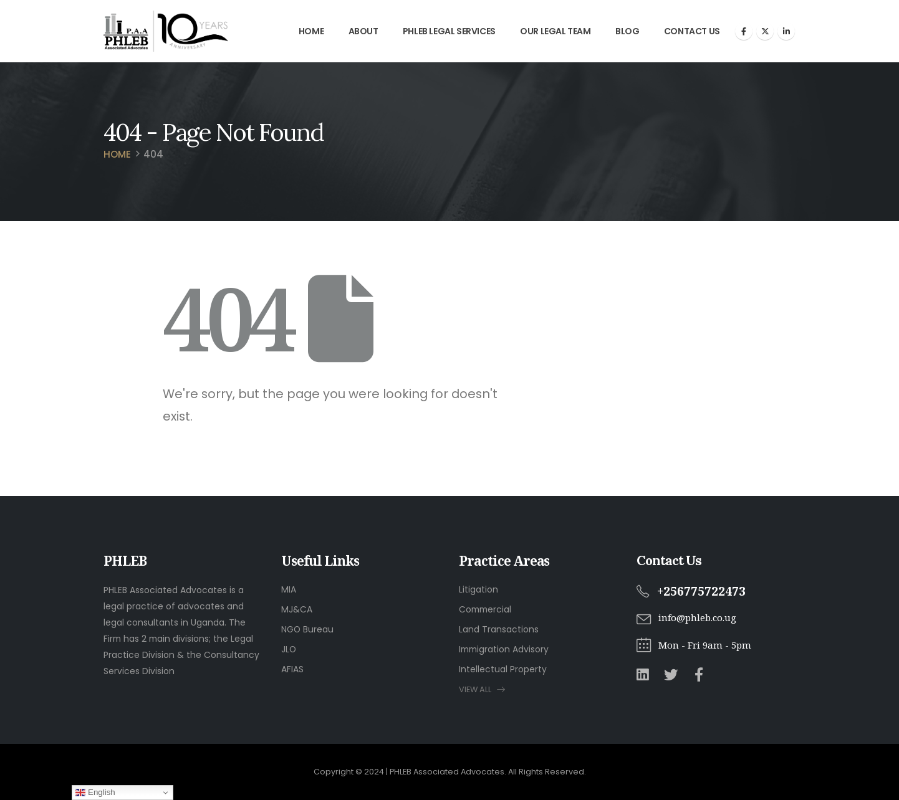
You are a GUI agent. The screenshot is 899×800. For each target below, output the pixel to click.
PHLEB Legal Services (449, 31)
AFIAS (292, 669)
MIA (288, 589)
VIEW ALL (482, 689)
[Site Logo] (165, 31)
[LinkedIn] (786, 31)
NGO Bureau (307, 629)
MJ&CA (296, 609)
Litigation (478, 589)
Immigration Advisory (504, 649)
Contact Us (692, 31)
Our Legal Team (555, 31)
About (363, 31)
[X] (765, 31)
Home (311, 31)
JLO (288, 649)
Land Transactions (499, 629)
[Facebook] (743, 31)
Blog (627, 31)
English (95, 793)
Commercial (485, 609)
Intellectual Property (503, 669)
